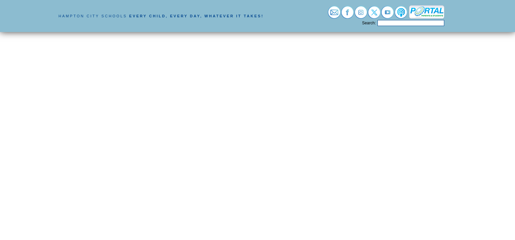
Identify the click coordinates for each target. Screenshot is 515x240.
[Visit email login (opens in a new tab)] (334, 15)
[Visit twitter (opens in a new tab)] (374, 15)
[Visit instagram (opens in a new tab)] (360, 15)
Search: (369, 23)
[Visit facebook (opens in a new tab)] (347, 15)
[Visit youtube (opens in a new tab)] (387, 15)
